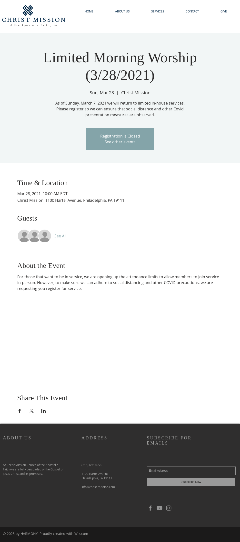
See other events (120, 142)
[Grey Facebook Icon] (150, 508)
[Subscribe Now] (191, 482)
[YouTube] (159, 508)
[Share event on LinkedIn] (43, 411)
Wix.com (81, 533)
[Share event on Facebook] (19, 411)
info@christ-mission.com (98, 487)
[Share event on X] (31, 411)
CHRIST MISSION (34, 20)
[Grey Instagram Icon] (168, 508)
